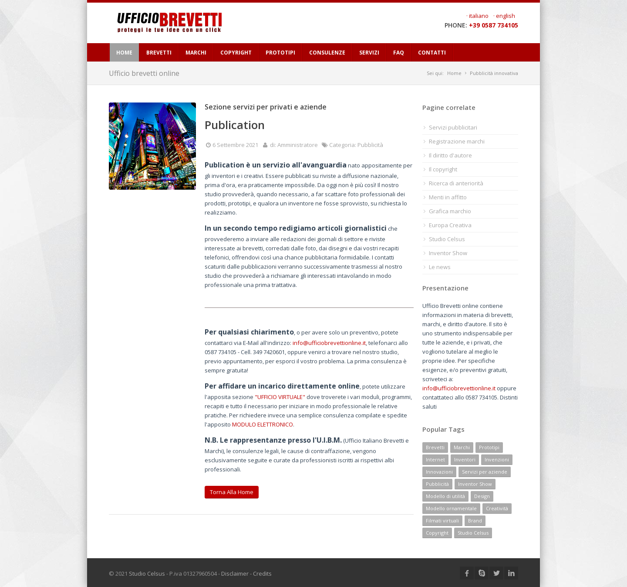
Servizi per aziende (484, 471)
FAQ (398, 52)
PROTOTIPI (280, 52)
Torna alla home (231, 492)
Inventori (464, 459)
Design (482, 496)
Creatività (497, 508)
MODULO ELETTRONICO (262, 424)
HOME (124, 52)
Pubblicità (437, 484)
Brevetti (435, 447)
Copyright (437, 532)
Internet (435, 459)
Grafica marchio (450, 211)
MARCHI (195, 52)
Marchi (462, 447)
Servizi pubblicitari (453, 127)
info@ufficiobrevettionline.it (329, 343)
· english (504, 16)
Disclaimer (235, 573)
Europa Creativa (450, 225)
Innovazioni (439, 471)
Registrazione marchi (457, 141)
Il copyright (443, 169)
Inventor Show (448, 253)
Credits (262, 573)
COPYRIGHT (236, 52)
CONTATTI (432, 52)
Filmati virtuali (442, 520)
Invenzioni (497, 459)
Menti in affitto (448, 197)
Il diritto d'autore (450, 155)
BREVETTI (159, 52)
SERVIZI (369, 52)
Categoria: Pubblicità (356, 145)
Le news (440, 267)
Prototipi (489, 447)
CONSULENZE (327, 52)
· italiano (477, 16)
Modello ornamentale (451, 508)
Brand (475, 520)
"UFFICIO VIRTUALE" (280, 397)
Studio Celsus (447, 239)
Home (454, 73)
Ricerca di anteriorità (456, 183)
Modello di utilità (445, 496)
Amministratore (297, 145)
